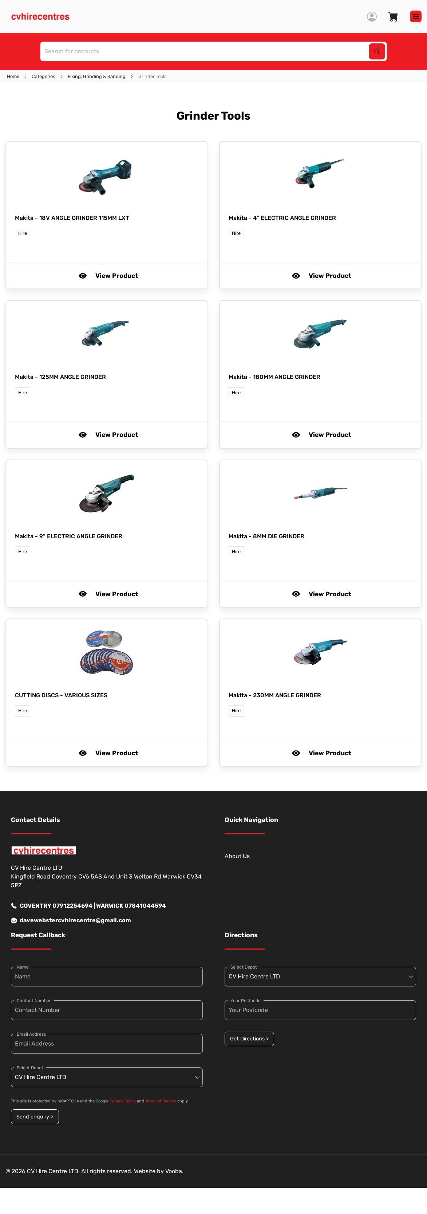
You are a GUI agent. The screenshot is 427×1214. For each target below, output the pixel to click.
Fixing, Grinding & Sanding (97, 76)
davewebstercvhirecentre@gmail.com (71, 920)
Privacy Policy (123, 1101)
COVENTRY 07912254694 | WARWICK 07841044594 (88, 905)
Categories (43, 76)
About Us (237, 856)
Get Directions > (249, 1039)
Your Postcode (245, 1000)
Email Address (31, 1034)
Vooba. (174, 1171)
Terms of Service (160, 1101)
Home (13, 76)
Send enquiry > (34, 1117)
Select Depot (30, 1067)
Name (23, 967)
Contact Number (34, 1000)
